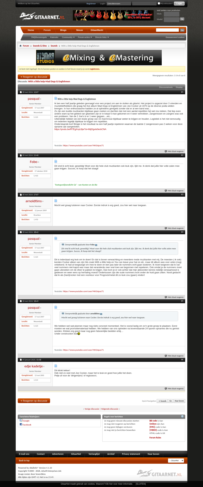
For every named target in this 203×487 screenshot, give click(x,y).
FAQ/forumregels (39, 37)
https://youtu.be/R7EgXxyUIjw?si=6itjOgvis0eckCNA (80, 129)
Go (171, 401)
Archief (110, 454)
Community (67, 37)
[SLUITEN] (141, 484)
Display (179, 87)
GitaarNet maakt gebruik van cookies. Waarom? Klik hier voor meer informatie (96, 484)
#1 (182, 92)
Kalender (54, 37)
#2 (182, 155)
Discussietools (166, 87)
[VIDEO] (153, 430)
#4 (182, 232)
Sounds (54, 45)
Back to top (24, 460)
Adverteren (58, 454)
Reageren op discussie (34, 76)
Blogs (63, 30)
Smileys (153, 424)
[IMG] (152, 427)
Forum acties (84, 37)
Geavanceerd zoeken (175, 37)
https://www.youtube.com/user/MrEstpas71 (83, 145)
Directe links (101, 37)
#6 (182, 359)
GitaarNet (76, 454)
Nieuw (79, 30)
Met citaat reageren (174, 151)
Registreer (91, 3)
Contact (41, 454)
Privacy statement (131, 454)
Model (159, 19)
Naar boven (179, 401)
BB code (153, 420)
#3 (182, 194)
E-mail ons (24, 454)
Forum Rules (155, 437)
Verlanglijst (94, 454)
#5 (182, 301)
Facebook (27, 424)
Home (31, 30)
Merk (159, 14)
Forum (47, 30)
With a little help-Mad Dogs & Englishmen (49, 81)
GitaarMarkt (97, 30)
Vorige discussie (92, 409)
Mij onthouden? (165, 3)
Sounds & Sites (40, 45)
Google (26, 420)
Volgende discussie (109, 409)
